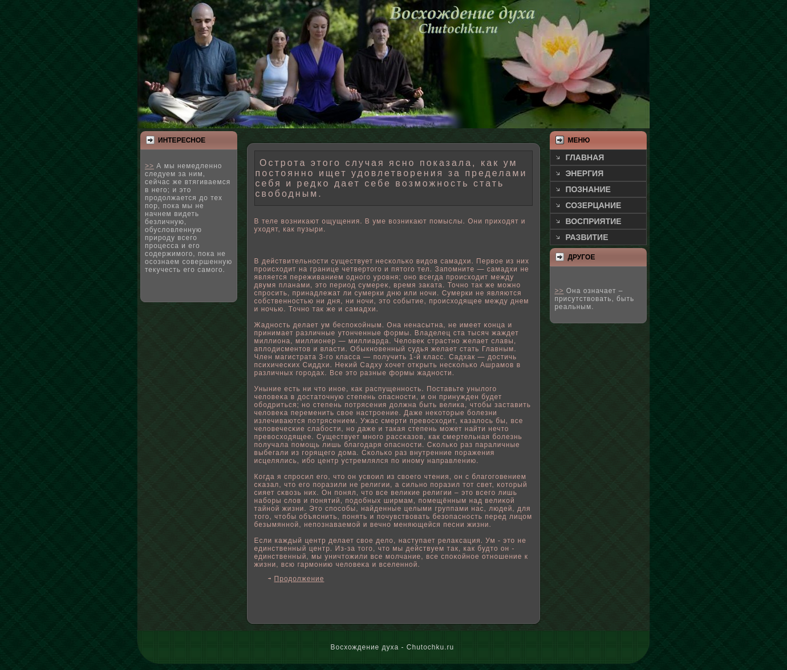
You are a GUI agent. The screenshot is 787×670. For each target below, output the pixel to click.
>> (149, 166)
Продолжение (299, 579)
